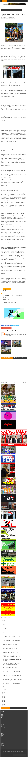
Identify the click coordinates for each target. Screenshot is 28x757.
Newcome (2, 734)
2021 (3, 692)
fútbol (2, 726)
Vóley (2, 747)
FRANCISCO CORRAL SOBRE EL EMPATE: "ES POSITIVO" (11, 637)
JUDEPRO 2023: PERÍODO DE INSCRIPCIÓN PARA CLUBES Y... (12, 676)
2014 (3, 701)
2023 (3, 623)
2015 (3, 700)
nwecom (2, 735)
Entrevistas (2, 724)
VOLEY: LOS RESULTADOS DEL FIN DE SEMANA (10, 667)
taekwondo (2, 743)
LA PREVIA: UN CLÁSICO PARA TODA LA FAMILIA (10, 644)
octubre (4, 627)
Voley (2, 746)
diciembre (4, 624)
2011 (3, 705)
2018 (3, 696)
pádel (2, 737)
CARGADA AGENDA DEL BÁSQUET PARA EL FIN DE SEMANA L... (12, 680)
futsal (1, 728)
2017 (3, 697)
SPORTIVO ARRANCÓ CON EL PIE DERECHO (9, 651)
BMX (1, 717)
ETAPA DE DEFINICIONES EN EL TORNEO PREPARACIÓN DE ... (12, 671)
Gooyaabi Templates (4, 752)
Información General (4, 732)
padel (2, 736)
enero (3, 689)
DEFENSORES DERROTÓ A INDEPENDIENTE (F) (10, 664)
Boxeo (2, 718)
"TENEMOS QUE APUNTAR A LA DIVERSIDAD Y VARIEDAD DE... (12, 675)
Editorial (2, 723)
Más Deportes (8, 751)
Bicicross (2, 716)
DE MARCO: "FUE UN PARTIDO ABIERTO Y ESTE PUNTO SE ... (12, 636)
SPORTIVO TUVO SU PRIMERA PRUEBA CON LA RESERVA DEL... (12, 682)
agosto (4, 629)
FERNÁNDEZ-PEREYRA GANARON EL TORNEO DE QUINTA (11, 656)
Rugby (2, 742)
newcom (2, 733)
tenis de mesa (3, 745)
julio (3, 631)
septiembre (4, 628)
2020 (3, 693)
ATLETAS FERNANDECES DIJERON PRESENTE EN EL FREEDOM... (12, 668)
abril (3, 635)
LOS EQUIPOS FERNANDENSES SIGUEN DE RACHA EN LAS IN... (12, 648)
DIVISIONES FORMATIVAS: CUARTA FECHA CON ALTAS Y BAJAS (12, 641)
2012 (3, 704)
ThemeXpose (18, 751)
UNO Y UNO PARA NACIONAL (7, 660)
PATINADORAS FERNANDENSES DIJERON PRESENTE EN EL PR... (12, 659)
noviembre (4, 625)
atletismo (2, 713)
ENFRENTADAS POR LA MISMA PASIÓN (8, 655)
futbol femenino (3, 727)
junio (3, 632)
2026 (3, 619)
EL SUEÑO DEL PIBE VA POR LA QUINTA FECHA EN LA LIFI (11, 640)
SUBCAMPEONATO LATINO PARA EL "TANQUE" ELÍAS (10, 643)
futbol (2, 725)
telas (1, 744)
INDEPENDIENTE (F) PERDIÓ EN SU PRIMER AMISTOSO (11, 678)
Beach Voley (2, 715)
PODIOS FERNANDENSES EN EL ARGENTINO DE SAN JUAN (11, 647)
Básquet (2, 714)
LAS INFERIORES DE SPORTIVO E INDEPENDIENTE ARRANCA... (12, 672)
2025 (3, 620)
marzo (4, 686)
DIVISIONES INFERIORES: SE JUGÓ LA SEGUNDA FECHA (11, 663)
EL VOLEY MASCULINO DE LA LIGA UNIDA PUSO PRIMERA (11, 683)
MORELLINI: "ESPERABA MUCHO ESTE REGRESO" (10, 652)
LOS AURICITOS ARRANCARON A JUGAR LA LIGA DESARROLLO (12, 679)
